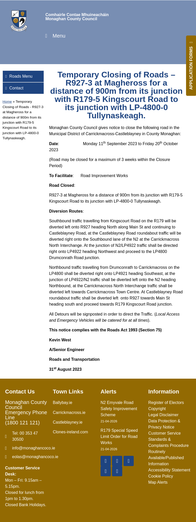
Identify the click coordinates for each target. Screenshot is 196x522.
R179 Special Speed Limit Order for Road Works (119, 436)
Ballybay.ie (62, 402)
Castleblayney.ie (67, 422)
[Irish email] (26, 457)
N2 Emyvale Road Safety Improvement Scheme (119, 408)
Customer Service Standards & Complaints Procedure (168, 439)
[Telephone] (26, 436)
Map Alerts (158, 482)
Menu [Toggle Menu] (54, 36)
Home (7, 101)
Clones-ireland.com (70, 432)
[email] (26, 448)
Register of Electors (166, 402)
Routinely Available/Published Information (166, 457)
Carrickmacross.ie (69, 412)
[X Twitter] (117, 461)
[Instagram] (106, 471)
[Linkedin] (117, 471)
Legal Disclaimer (163, 415)
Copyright (157, 409)
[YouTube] (129, 461)
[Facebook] (106, 461)
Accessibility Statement (169, 470)
